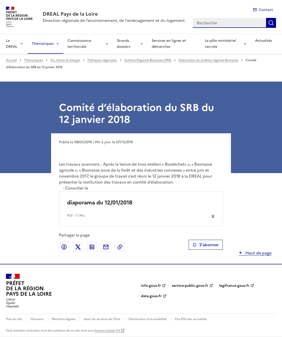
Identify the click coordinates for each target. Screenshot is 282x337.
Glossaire (37, 319)
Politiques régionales (102, 60)
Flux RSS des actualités (191, 319)
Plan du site (14, 319)
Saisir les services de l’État (102, 319)
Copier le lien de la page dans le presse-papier (120, 247)
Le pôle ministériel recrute (220, 43)
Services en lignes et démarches (169, 43)
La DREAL (11, 43)
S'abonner (206, 245)
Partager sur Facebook (64, 247)
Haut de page (258, 253)
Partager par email (106, 247)
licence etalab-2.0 (107, 330)
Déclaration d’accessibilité (148, 319)
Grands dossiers (123, 43)
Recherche (271, 23)
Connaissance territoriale (79, 43)
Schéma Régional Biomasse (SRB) (147, 60)
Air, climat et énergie (65, 60)
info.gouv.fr (151, 285)
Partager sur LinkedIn (92, 247)
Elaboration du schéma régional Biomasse (208, 60)
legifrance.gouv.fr (234, 285)
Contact (266, 9)
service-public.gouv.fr (190, 285)
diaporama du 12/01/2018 (99, 202)
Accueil (11, 60)
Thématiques (43, 43)
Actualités (263, 40)
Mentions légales (63, 319)
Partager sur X (78, 247)
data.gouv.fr (151, 296)
